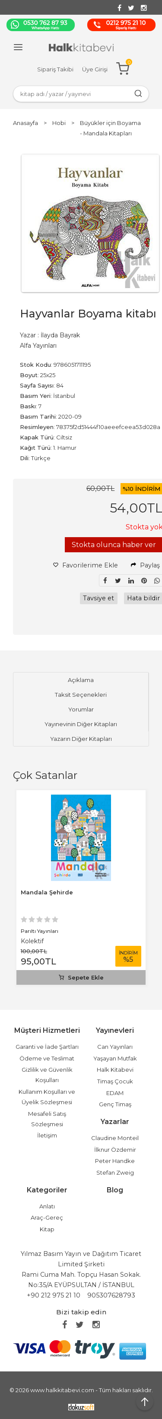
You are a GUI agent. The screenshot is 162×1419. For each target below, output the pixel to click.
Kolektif (32, 941)
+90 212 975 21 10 (53, 1295)
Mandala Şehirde (47, 892)
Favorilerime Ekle (85, 565)
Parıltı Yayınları (39, 931)
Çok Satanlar (45, 775)
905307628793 (111, 1295)
